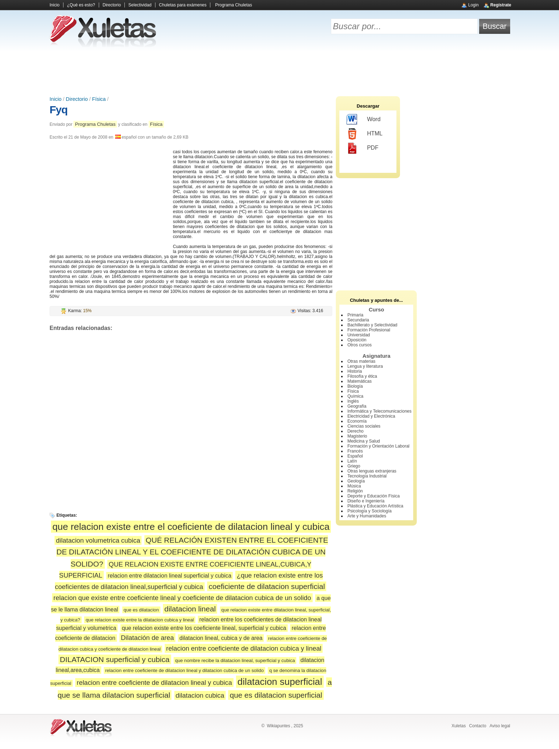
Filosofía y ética (362, 376)
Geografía (356, 406)
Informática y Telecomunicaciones (379, 411)
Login (473, 4)
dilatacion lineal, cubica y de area (220, 638)
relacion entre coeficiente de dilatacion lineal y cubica (154, 682)
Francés (355, 451)
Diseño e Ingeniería (365, 501)
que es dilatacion (141, 610)
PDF (362, 148)
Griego (353, 466)
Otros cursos (359, 344)
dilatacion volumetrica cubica (98, 540)
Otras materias (361, 361)
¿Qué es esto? (81, 4)
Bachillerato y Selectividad (372, 324)
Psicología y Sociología (369, 510)
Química (355, 396)
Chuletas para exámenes (182, 4)
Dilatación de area (147, 637)
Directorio (112, 4)
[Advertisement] (279, 71)
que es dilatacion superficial (276, 695)
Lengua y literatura (365, 366)
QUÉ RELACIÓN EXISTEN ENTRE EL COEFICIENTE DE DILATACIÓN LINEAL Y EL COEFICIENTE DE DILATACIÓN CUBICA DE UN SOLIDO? (192, 552)
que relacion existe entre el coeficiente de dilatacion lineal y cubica (191, 526)
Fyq (58, 109)
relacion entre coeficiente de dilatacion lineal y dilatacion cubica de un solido (184, 670)
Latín (352, 461)
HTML (365, 134)
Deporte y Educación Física (373, 496)
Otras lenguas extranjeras (371, 471)
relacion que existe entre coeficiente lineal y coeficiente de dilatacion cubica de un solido (182, 597)
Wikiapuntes (278, 725)
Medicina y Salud (363, 441)
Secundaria (358, 319)
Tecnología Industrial (366, 476)
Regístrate (500, 4)
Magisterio (357, 436)
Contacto (477, 725)
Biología (355, 386)
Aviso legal (499, 725)
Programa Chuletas (233, 4)
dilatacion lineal (190, 609)
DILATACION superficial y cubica (115, 659)
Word (363, 119)
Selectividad (140, 4)
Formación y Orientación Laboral (378, 446)
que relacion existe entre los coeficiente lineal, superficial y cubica (204, 628)
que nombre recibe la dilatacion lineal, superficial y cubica (235, 660)
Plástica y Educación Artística (375, 505)
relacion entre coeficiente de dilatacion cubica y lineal (243, 648)
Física (99, 99)
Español (355, 456)
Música (354, 486)
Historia (354, 371)
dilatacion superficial (279, 681)
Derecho (355, 431)
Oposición (356, 339)
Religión (355, 491)
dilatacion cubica (200, 695)
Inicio (55, 4)
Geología (356, 481)
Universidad (358, 334)
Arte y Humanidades (366, 515)
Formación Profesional (368, 329)
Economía (356, 421)
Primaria (355, 314)
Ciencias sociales (363, 426)
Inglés (353, 401)
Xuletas (458, 725)
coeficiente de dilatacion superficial (267, 586)
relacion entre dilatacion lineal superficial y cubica (169, 576)
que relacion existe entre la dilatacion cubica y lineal (140, 620)
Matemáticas (359, 381)
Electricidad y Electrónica (371, 416)
